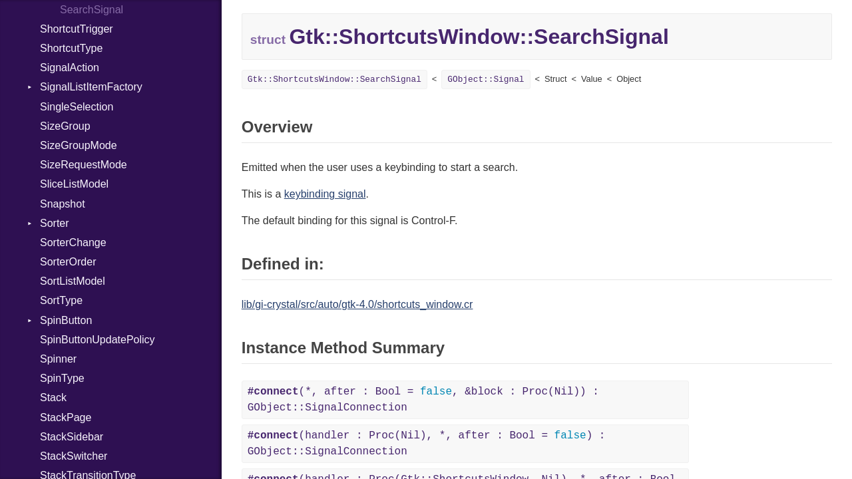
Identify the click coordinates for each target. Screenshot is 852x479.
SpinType (62, 378)
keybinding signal (325, 194)
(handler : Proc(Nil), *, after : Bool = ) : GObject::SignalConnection (427, 444)
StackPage (65, 417)
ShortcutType (71, 48)
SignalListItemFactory (91, 86)
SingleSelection (76, 106)
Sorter (54, 223)
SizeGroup (65, 126)
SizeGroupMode (78, 145)
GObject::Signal (485, 79)
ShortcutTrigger (76, 29)
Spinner (58, 359)
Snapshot (62, 204)
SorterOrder (68, 261)
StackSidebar (71, 436)
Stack (53, 397)
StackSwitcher (73, 456)
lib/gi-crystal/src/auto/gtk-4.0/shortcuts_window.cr (357, 304)
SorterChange (73, 242)
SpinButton (66, 320)
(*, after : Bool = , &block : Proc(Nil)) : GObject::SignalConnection (423, 400)
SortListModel (72, 281)
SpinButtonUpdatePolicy (97, 339)
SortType (61, 300)
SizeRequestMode (83, 164)
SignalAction (69, 67)
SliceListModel (74, 184)
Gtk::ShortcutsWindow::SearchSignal (334, 79)
